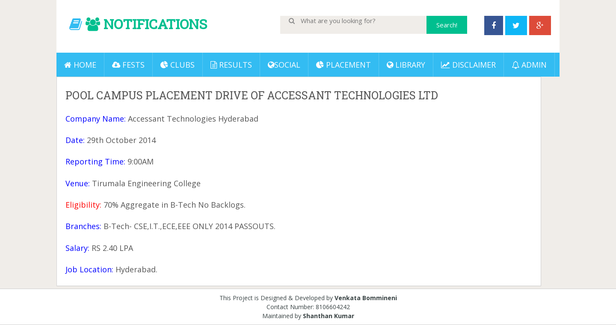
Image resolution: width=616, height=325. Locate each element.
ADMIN (529, 65)
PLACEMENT (343, 65)
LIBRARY (406, 65)
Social (284, 65)
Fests (128, 65)
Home (80, 65)
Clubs (177, 65)
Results (231, 65)
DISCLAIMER (468, 65)
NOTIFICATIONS (155, 24)
